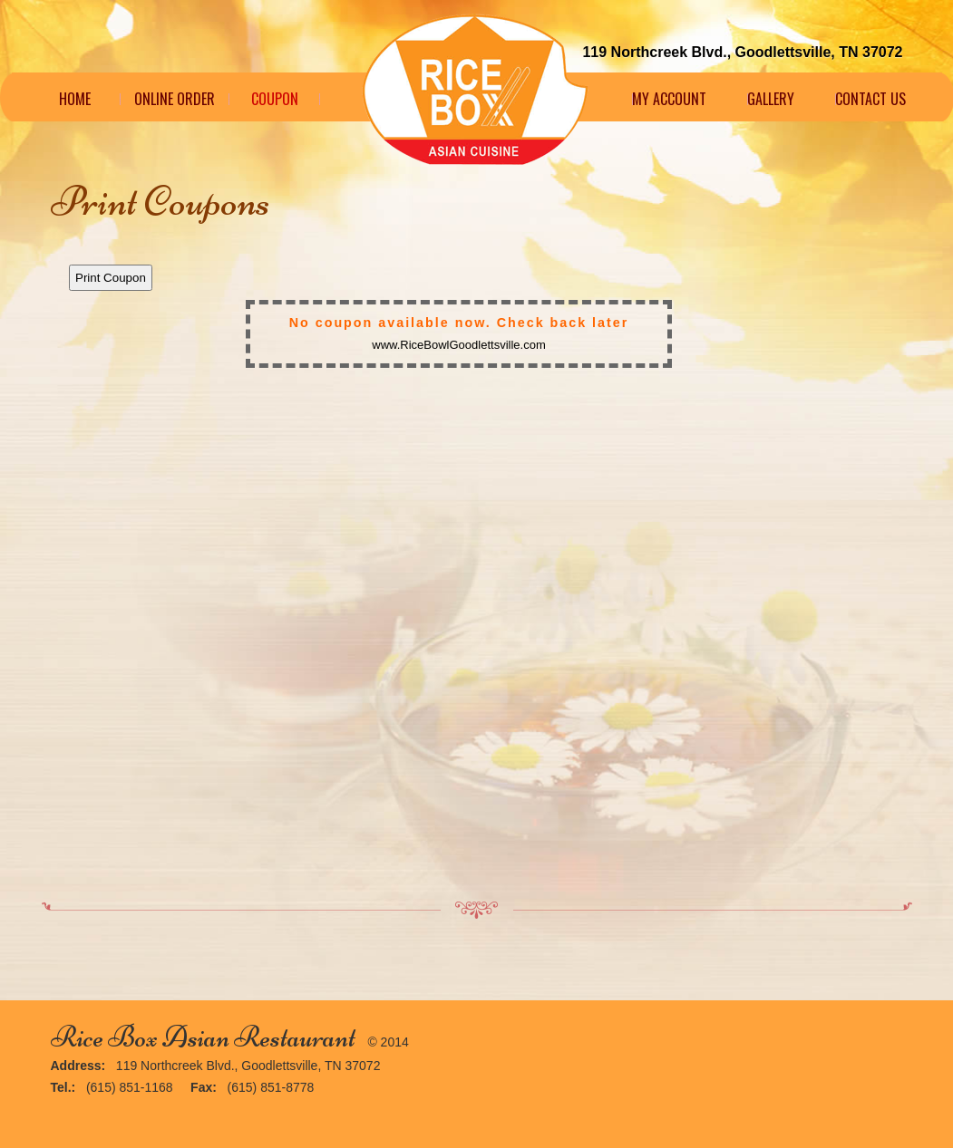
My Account (669, 99)
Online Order (174, 99)
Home (75, 99)
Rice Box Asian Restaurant (203, 1037)
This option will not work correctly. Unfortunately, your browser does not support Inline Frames (477, 563)
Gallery (770, 99)
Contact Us (870, 99)
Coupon (274, 99)
